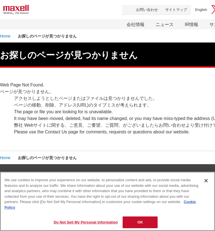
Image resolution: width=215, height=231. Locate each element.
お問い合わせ (147, 10)
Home (5, 36)
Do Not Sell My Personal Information (86, 222)
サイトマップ (176, 10)
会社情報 (135, 24)
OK (140, 222)
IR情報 (191, 24)
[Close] (206, 181)
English (201, 10)
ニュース (165, 24)
